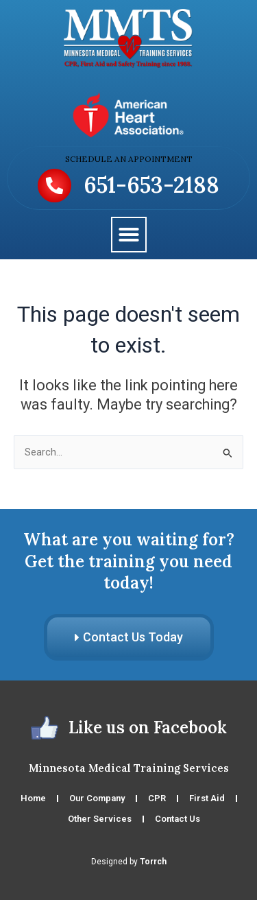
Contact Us (177, 819)
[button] (129, 234)
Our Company (97, 798)
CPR (157, 798)
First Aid (207, 798)
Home (33, 798)
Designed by (129, 861)
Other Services (100, 819)
